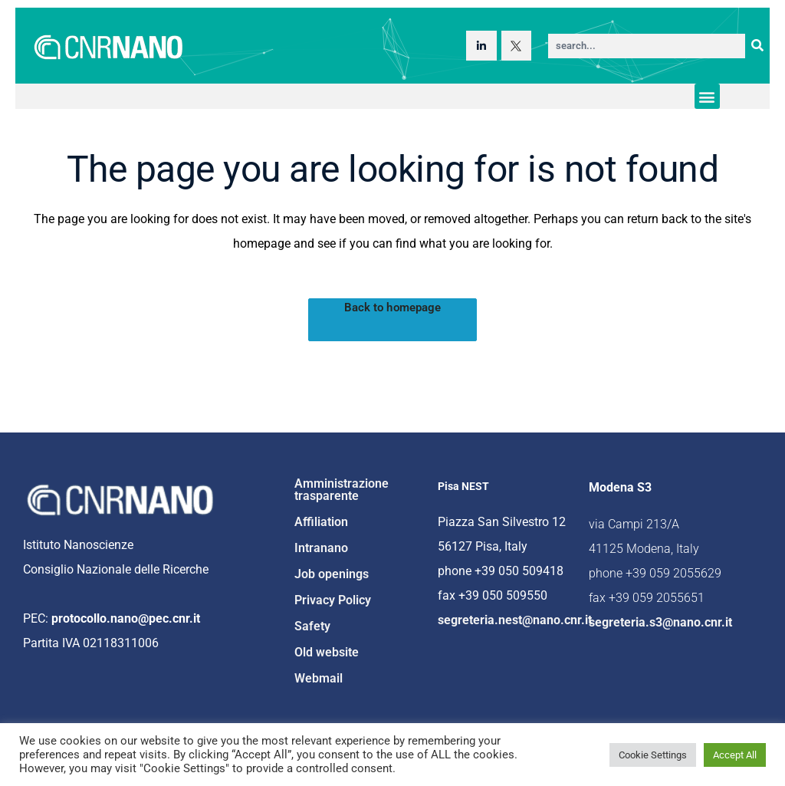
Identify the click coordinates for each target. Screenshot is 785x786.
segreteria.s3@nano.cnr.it (660, 622)
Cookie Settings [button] (653, 755)
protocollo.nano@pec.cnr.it (125, 618)
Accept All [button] (735, 755)
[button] (707, 96)
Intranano (321, 548)
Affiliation (321, 522)
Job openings (331, 574)
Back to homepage (393, 307)
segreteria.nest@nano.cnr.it (515, 620)
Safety (312, 626)
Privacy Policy (332, 600)
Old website (326, 652)
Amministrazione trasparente (341, 489)
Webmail (318, 678)
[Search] (757, 46)
